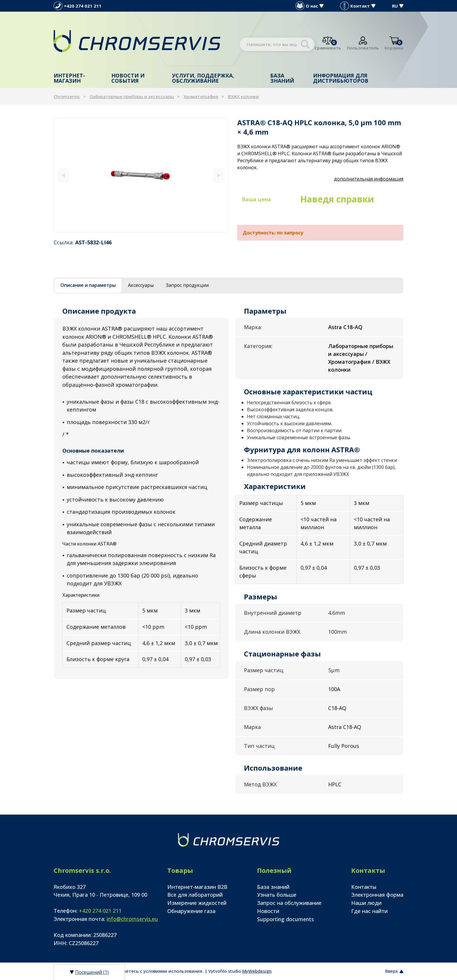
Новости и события (128, 78)
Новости (268, 910)
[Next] (218, 175)
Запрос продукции (187, 285)
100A (334, 689)
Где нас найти (369, 910)
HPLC (334, 784)
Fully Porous (343, 745)
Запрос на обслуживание (289, 902)
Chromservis (67, 96)
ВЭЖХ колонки (243, 96)
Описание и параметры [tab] (88, 285)
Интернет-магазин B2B (197, 886)
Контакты (364, 886)
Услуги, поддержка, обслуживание (203, 78)
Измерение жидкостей (196, 902)
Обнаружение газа (191, 910)
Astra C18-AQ (344, 726)
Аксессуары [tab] (141, 285)
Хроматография (201, 96)
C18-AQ (337, 707)
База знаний (282, 78)
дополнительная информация (368, 179)
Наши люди (366, 902)
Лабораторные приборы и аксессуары (131, 96)
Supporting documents (285, 919)
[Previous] (63, 175)
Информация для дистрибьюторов (340, 78)
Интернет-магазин (69, 78)
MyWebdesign (257, 971)
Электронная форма (377, 894)
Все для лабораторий (195, 894)
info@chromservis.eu (132, 918)
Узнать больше (276, 894)
